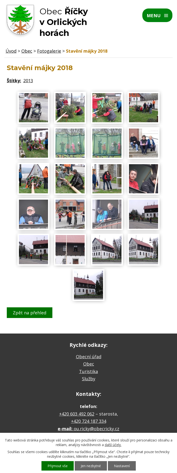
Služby (88, 379)
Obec (26, 51)
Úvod (11, 51)
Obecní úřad (88, 356)
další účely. (113, 444)
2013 (28, 80)
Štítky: (14, 80)
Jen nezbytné (91, 466)
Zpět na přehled (29, 313)
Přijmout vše (58, 466)
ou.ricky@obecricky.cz (96, 429)
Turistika (88, 371)
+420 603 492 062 (76, 414)
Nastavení (122, 466)
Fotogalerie (49, 51)
